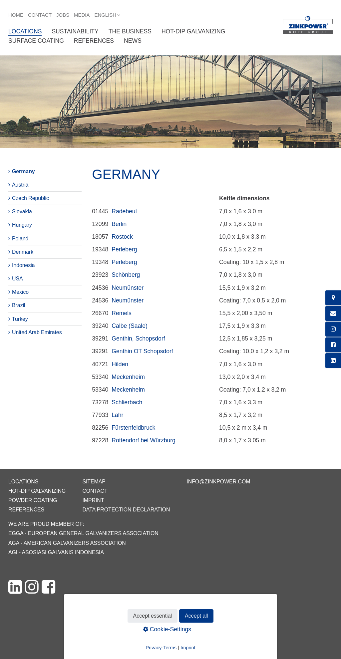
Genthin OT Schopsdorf (142, 351)
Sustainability (75, 31)
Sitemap (93, 481)
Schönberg (126, 274)
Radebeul (124, 211)
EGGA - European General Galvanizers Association (83, 533)
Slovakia (22, 211)
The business (130, 31)
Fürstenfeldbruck (133, 427)
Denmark (22, 252)
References (94, 40)
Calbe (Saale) (130, 325)
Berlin (119, 224)
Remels (122, 313)
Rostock (122, 236)
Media (82, 15)
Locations (25, 31)
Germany (23, 171)
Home (15, 15)
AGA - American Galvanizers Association (67, 543)
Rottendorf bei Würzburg (143, 440)
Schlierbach (127, 402)
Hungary (22, 225)
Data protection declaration (126, 509)
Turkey (20, 319)
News (133, 40)
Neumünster (128, 287)
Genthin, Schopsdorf (138, 338)
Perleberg (124, 249)
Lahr (117, 415)
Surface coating (36, 40)
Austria (20, 185)
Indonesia (23, 265)
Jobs (62, 15)
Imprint (93, 500)
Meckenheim (128, 377)
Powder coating (32, 500)
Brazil (18, 305)
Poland (20, 238)
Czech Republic (30, 198)
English (105, 15)
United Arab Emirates (37, 332)
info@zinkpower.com (218, 481)
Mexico (20, 292)
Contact (40, 15)
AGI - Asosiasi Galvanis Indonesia (56, 552)
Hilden (120, 364)
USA (17, 278)
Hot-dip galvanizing (193, 31)
